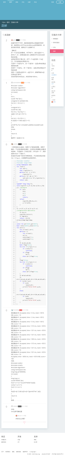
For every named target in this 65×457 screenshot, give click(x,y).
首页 (4, 2)
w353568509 (17, 82)
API (18, 442)
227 (52, 84)
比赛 (29, 2)
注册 (60, 2)
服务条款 (18, 451)
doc (19, 415)
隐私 (13, 451)
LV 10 (17, 40)
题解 (54, 51)
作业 (35, 2)
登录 (52, 2)
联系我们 (8, 451)
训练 (17, 2)
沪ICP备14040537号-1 (58, 454)
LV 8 (22, 82)
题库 (10, 2)
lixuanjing (16, 310)
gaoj (14, 40)
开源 (19, 439)
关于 (2, 451)
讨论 (23, 2)
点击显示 (54, 75)
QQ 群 (35, 442)
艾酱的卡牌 (14, 22)
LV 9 (21, 310)
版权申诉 (25, 451)
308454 (15, 406)
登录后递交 (55, 42)
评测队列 (3, 439)
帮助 (35, 439)
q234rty (15, 144)
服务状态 (3, 442)
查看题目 (55, 39)
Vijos (3, 22)
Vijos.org (37, 454)
